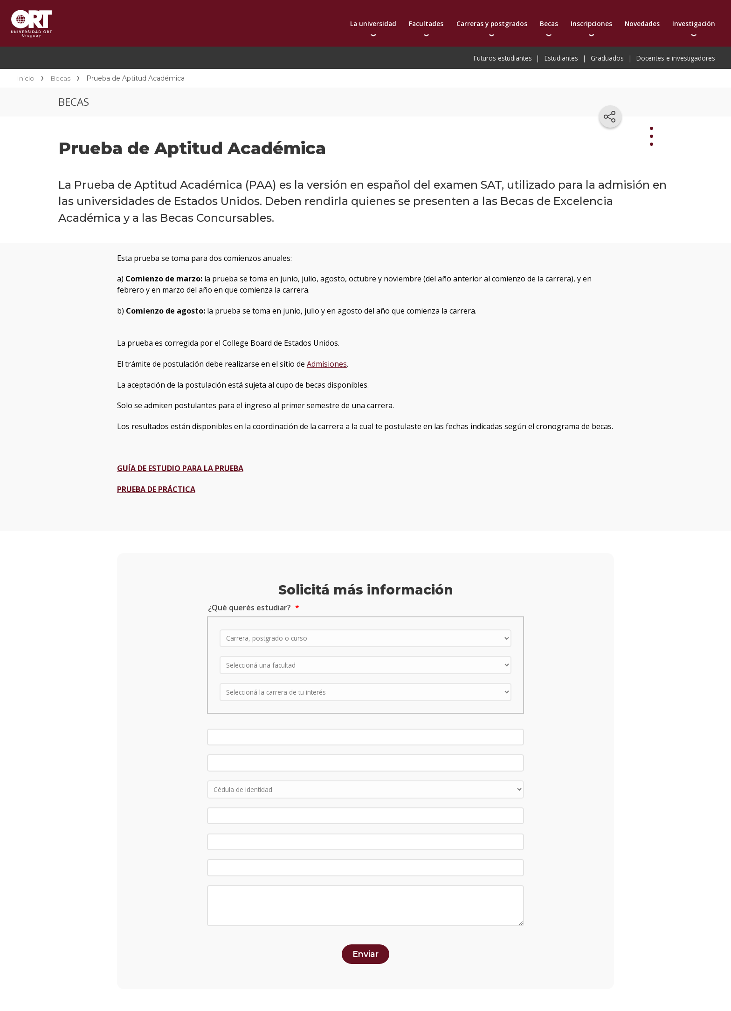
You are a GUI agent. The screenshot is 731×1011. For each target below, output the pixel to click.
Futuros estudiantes (503, 58)
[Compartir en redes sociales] (610, 116)
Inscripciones (591, 23)
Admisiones (327, 364)
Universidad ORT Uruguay (31, 23)
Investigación (693, 23)
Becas (549, 23)
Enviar (365, 954)
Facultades (426, 23)
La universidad (373, 23)
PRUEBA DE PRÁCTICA (156, 489)
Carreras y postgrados (491, 23)
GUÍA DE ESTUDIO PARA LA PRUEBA (180, 468)
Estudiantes (561, 58)
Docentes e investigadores (675, 58)
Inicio (25, 78)
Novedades (642, 23)
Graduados (607, 58)
